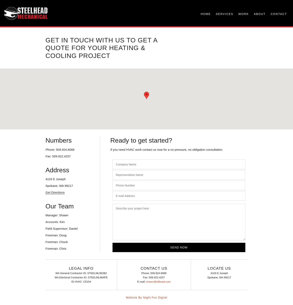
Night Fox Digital (155, 297)
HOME (206, 14)
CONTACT (279, 14)
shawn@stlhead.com (158, 281)
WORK (243, 14)
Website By (134, 297)
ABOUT (260, 14)
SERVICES (224, 14)
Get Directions (55, 192)
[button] (146, 95)
